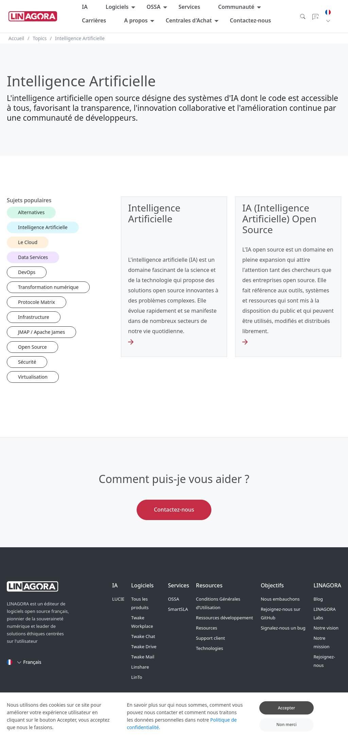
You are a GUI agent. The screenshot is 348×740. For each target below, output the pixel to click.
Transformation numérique (48, 287)
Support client (210, 638)
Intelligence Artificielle (43, 227)
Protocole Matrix (36, 302)
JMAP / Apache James (41, 332)
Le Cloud (27, 242)
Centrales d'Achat (189, 20)
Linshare (140, 667)
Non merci (286, 729)
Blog (318, 599)
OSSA (153, 7)
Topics (40, 38)
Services (189, 7)
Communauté (236, 7)
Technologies (209, 648)
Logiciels (117, 7)
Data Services (33, 257)
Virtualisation (33, 377)
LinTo (136, 677)
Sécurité (27, 362)
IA (85, 7)
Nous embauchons (280, 599)
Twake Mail (142, 657)
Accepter (286, 712)
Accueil (16, 38)
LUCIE (118, 599)
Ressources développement (224, 618)
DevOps (26, 272)
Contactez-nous (250, 20)
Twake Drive (143, 646)
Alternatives (31, 212)
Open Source (32, 347)
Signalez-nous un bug (283, 628)
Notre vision (325, 628)
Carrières (94, 20)
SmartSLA (178, 609)
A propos (135, 20)
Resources (206, 628)
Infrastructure (33, 317)
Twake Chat (143, 636)
